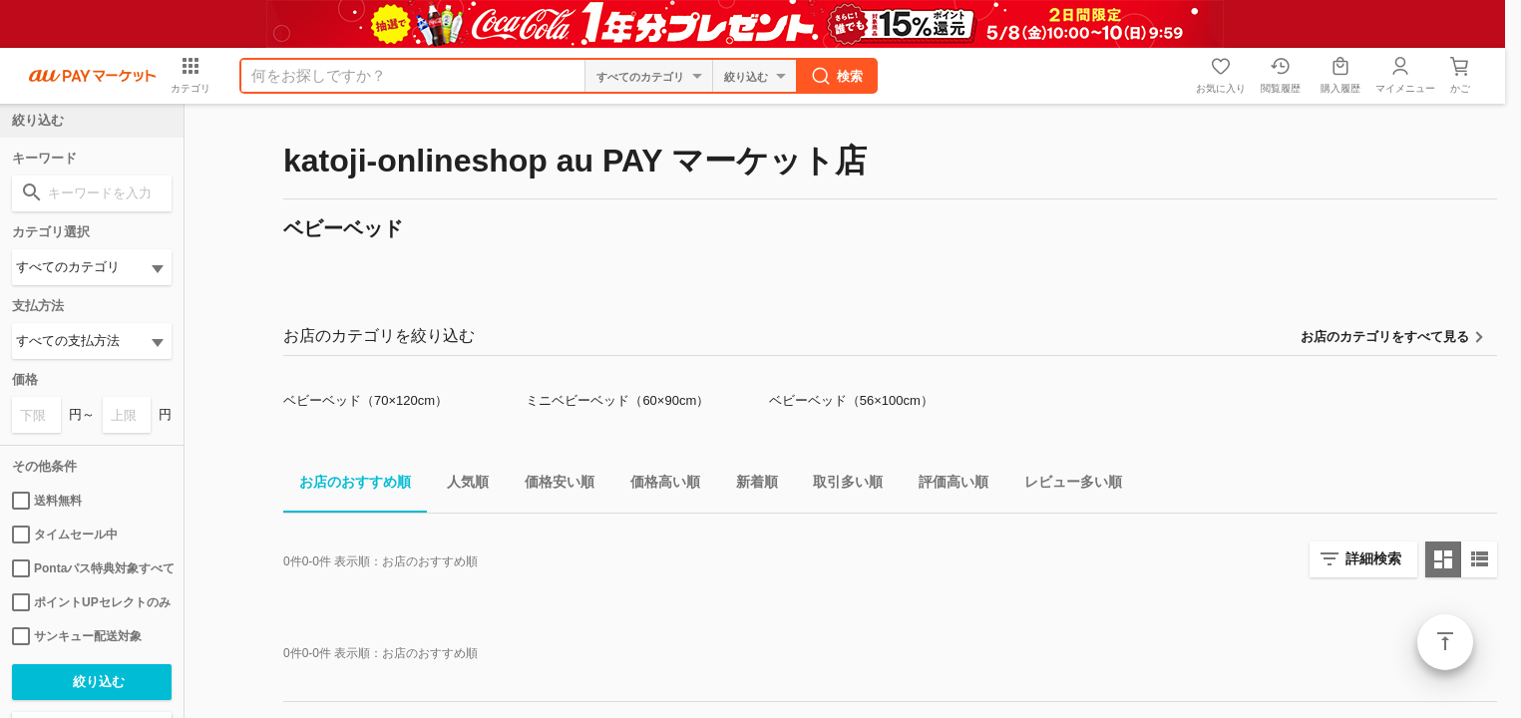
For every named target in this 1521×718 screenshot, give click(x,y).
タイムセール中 (65, 534)
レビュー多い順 (1065, 485)
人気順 (460, 485)
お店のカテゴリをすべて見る (1385, 336)
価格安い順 (551, 485)
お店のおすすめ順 (347, 485)
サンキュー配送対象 (77, 636)
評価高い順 (945, 485)
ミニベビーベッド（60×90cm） (617, 400)
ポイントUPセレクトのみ (91, 602)
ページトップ (1445, 642)
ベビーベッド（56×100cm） (851, 400)
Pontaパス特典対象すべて (92, 568)
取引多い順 (840, 485)
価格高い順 (657, 485)
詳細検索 (1373, 558)
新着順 (749, 485)
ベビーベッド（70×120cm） (365, 400)
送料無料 (47, 501)
